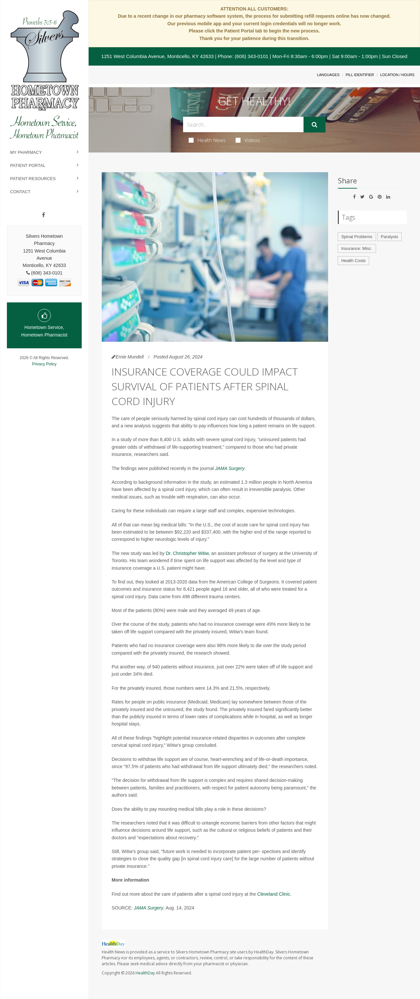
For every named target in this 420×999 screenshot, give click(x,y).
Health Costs (353, 260)
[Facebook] (43, 215)
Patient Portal (27, 165)
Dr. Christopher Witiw (187, 553)
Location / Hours (397, 75)
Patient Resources (33, 178)
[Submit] (315, 125)
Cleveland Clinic (273, 894)
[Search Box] (243, 124)
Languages (328, 75)
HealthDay (145, 973)
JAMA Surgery (229, 468)
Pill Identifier (360, 75)
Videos (248, 140)
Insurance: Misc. (356, 248)
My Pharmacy (26, 152)
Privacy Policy (44, 364)
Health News (207, 140)
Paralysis (389, 236)
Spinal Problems (356, 236)
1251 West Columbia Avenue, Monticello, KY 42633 (157, 56)
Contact (20, 191)
